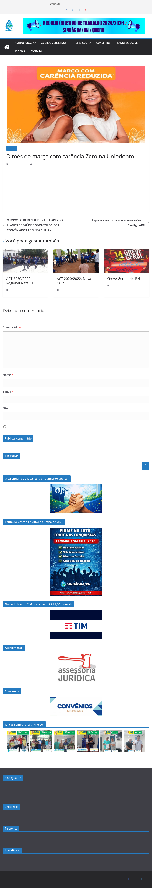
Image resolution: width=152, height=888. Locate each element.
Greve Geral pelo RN (122, 279)
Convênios (108, 43)
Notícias (52, 51)
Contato (69, 51)
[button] (35, 42)
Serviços (85, 43)
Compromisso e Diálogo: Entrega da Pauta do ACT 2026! (92, 4)
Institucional (23, 43)
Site (5, 408)
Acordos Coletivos (56, 43)
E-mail (8, 391)
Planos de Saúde (25, 51)
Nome (7, 374)
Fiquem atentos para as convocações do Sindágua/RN (115, 220)
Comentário (11, 327)
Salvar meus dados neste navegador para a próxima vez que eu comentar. (55, 427)
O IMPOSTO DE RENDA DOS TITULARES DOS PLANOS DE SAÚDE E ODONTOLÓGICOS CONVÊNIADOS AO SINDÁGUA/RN (35, 225)
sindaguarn (38, 163)
